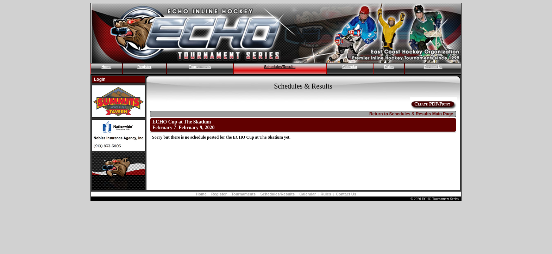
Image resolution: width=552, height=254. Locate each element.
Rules (389, 67)
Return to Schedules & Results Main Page (411, 113)
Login (100, 79)
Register (144, 67)
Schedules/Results (279, 67)
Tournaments (200, 67)
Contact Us (433, 67)
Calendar (349, 67)
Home (106, 67)
